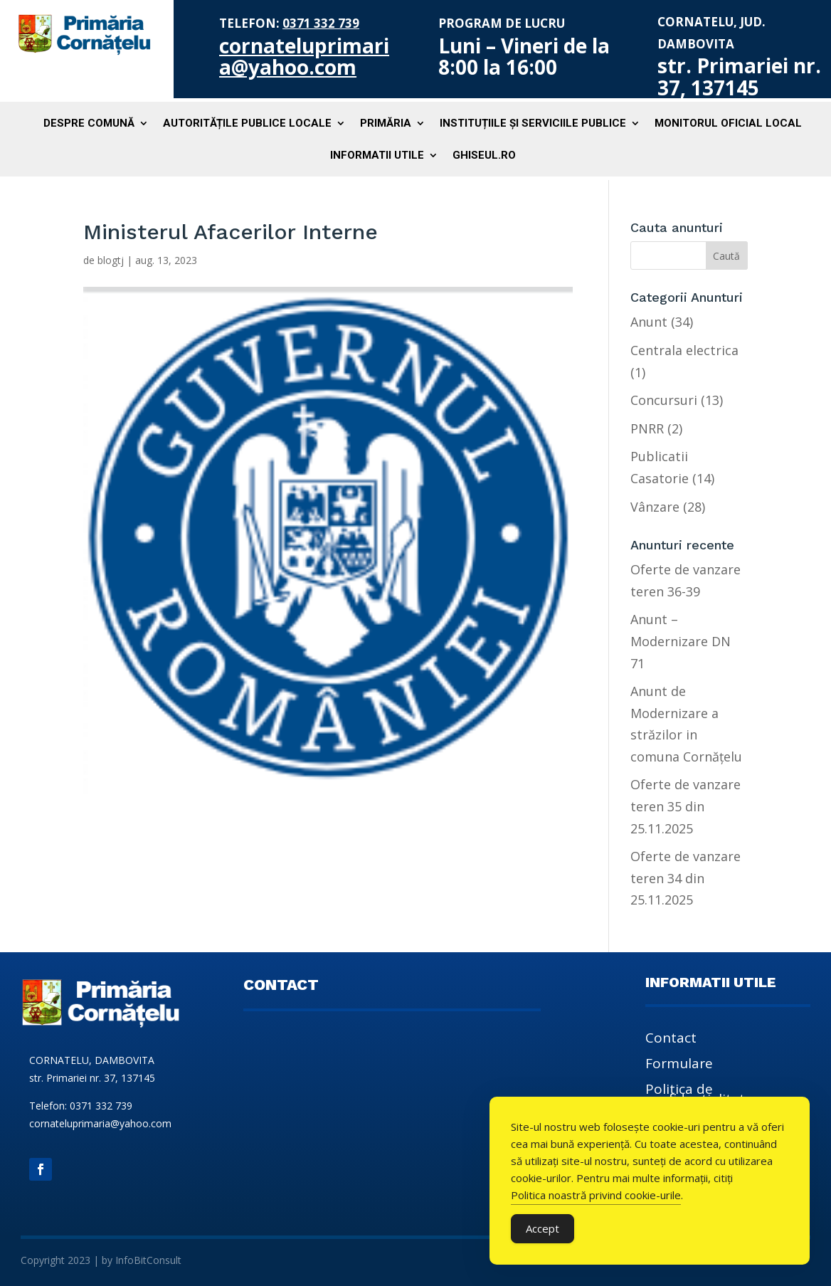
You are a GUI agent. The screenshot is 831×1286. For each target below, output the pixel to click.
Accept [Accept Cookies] (542, 1228)
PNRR (647, 428)
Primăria (385, 124)
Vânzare (654, 506)
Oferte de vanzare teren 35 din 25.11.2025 (685, 806)
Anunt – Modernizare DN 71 (680, 641)
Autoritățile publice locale (247, 124)
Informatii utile (377, 156)
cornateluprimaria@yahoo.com (304, 56)
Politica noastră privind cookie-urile (596, 1195)
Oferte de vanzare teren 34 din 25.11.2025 (685, 878)
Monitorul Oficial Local (728, 124)
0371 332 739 (320, 23)
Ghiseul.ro (484, 156)
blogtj (110, 260)
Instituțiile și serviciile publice (533, 124)
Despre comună (88, 124)
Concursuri (663, 400)
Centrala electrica (684, 350)
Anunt (648, 321)
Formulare (679, 1065)
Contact (671, 1040)
